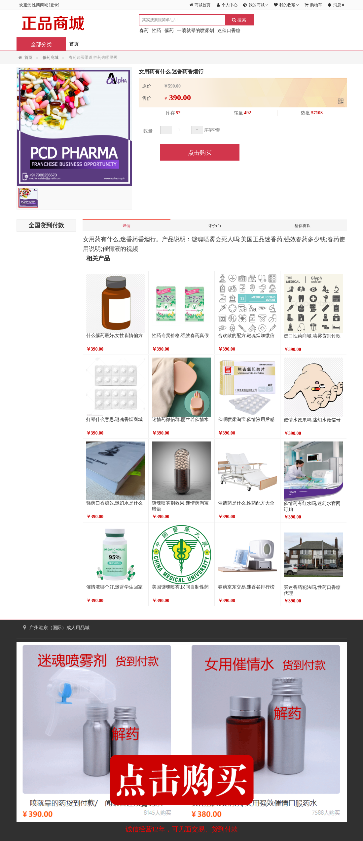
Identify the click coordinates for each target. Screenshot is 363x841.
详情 (126, 225)
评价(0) (214, 225)
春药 (144, 30)
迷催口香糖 (228, 30)
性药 (156, 30)
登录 (54, 5)
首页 (74, 44)
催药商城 (50, 57)
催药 (169, 30)
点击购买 (200, 152)
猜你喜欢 (302, 225)
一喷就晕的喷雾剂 (195, 30)
